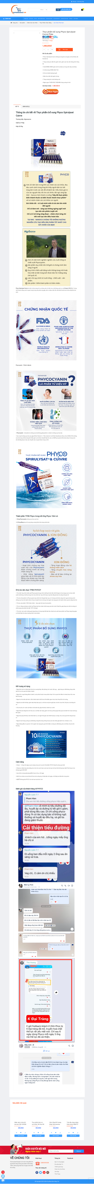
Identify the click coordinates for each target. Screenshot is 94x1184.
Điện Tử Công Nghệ (59, 1162)
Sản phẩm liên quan (19, 1103)
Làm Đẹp (57, 1172)
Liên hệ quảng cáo (66, 9)
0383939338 (45, 1163)
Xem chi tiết (21, 1135)
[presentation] (14, 33)
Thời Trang (57, 1174)
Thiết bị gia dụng (59, 1167)
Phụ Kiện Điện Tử (59, 1164)
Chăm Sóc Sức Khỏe (60, 1169)
